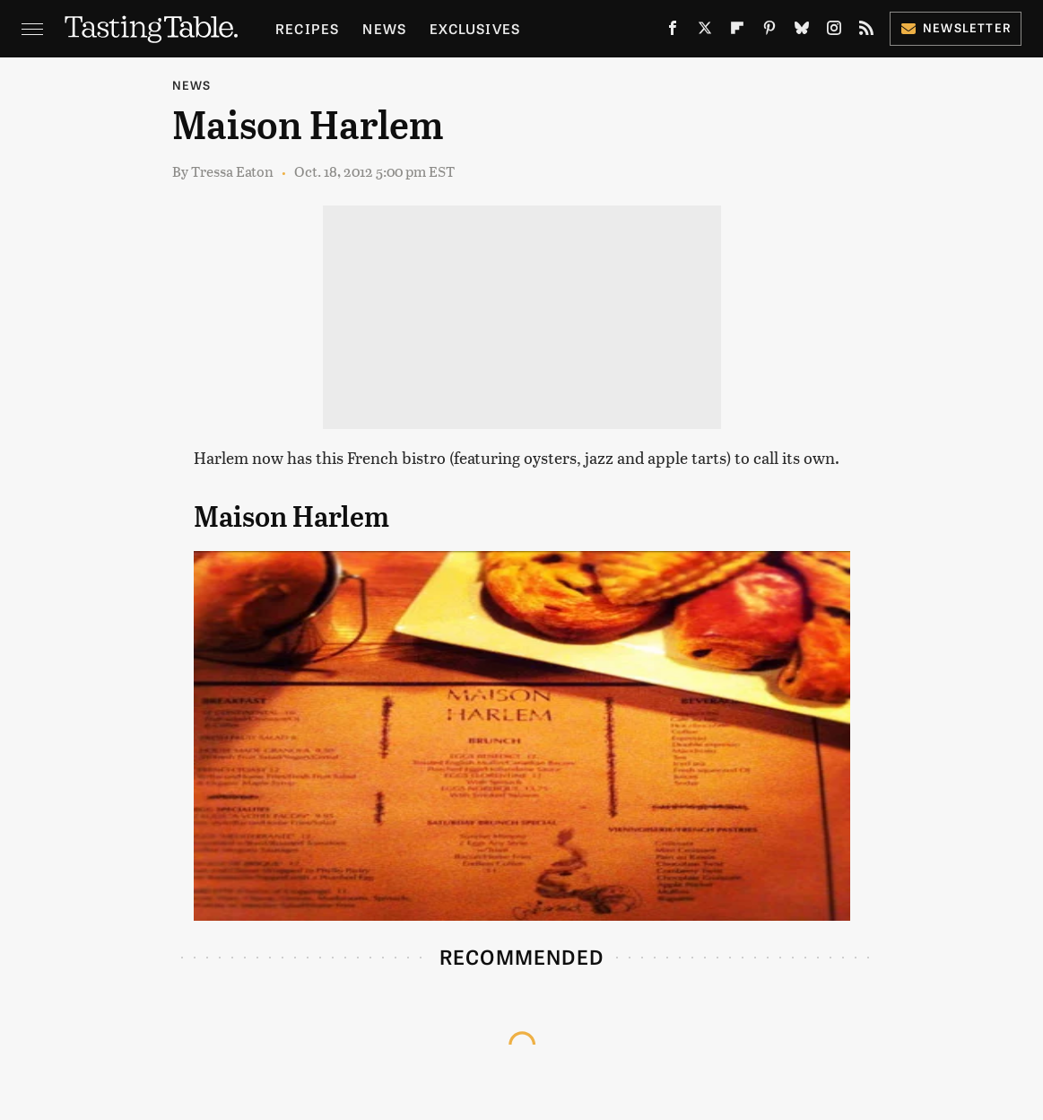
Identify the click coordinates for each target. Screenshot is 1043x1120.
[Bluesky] (802, 31)
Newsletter (956, 27)
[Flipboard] (737, 31)
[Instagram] (834, 31)
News (384, 28)
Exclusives (475, 28)
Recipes (307, 28)
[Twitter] (705, 31)
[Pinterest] (769, 31)
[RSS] (866, 31)
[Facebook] (673, 31)
